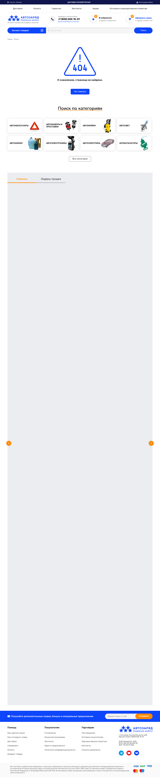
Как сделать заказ (16, 733)
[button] (14, 2)
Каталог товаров (20, 30)
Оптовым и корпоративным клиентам (128, 8)
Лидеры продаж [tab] (51, 178)
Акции (96, 8)
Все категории (80, 159)
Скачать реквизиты (91, 750)
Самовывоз (12, 745)
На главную (80, 92)
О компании (50, 733)
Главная (9, 39)
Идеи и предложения (55, 745)
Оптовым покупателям (92, 737)
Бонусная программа (55, 737)
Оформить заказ (143, 18)
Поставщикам (88, 733)
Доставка (17, 8)
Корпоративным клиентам (94, 741)
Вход (151, 2)
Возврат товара (14, 754)
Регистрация (143, 2)
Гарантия (56, 8)
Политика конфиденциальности (60, 750)
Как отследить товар (17, 737)
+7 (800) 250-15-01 (69, 19)
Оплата (37, 8)
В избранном (105, 18)
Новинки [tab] (21, 178)
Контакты (77, 8)
